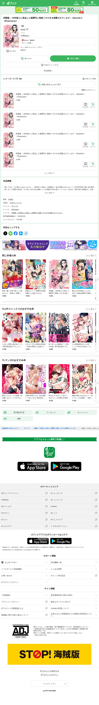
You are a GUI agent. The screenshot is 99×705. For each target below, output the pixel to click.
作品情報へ (48, 71)
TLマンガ (14, 206)
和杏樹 (23, 29)
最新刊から (92, 90)
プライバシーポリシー (10, 602)
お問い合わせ (6, 576)
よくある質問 (56, 569)
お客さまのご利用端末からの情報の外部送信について (71, 615)
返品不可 (23, 50)
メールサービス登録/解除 (11, 569)
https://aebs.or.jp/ (41, 635)
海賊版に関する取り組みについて (14, 615)
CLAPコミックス (16, 203)
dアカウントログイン (10, 582)
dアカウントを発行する (49, 671)
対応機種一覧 (56, 562)
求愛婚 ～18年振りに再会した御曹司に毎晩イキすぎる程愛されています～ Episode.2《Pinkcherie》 (50, 115)
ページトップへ (49, 684)
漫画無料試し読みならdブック (11, 428)
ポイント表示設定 (58, 576)
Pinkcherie (15, 209)
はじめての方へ (9, 562)
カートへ (28, 58)
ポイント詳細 (26, 43)
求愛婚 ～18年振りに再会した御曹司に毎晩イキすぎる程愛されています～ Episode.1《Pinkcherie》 (50, 95)
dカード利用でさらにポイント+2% (31, 47)
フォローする (27, 29)
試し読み (13, 51)
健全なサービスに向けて (61, 602)
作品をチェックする (51, 65)
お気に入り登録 (90, 79)
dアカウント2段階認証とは (12, 608)
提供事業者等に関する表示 (61, 595)
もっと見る (90, 255)
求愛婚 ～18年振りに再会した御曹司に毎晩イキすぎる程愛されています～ (37, 213)
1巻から (84, 90)
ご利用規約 (5, 595)
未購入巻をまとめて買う (51, 84)
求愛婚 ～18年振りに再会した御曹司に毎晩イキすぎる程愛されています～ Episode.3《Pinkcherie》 (50, 135)
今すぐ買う (74, 58)
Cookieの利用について (60, 608)
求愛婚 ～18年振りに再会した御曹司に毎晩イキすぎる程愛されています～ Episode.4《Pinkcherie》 (50, 154)
